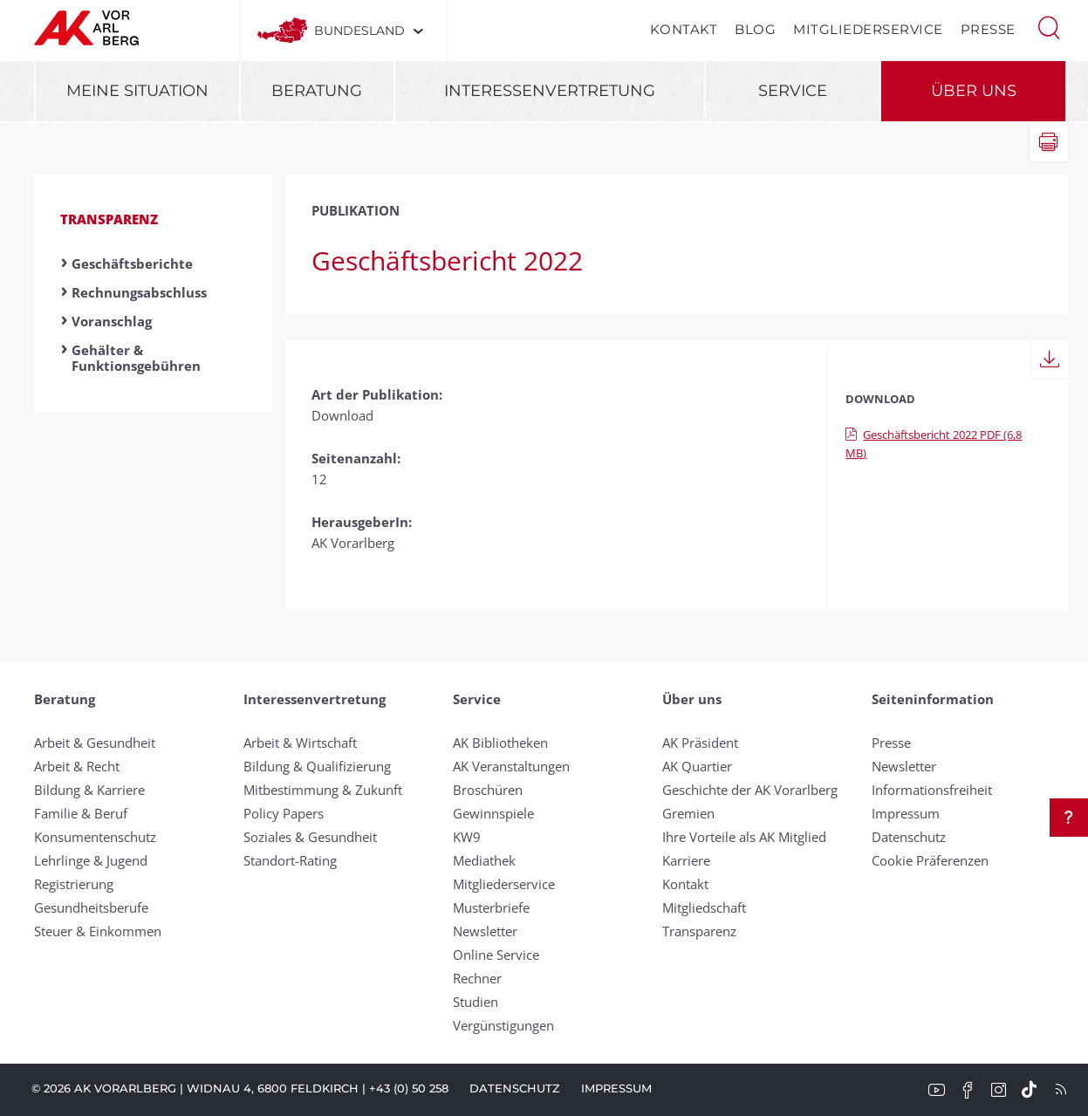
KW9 (467, 837)
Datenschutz (909, 837)
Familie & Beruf (80, 813)
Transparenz (109, 219)
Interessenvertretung (549, 90)
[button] (1049, 26)
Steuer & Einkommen (97, 931)
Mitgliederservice (868, 29)
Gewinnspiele (493, 813)
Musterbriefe (491, 907)
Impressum (906, 813)
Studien (475, 1001)
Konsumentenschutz (95, 837)
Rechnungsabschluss (139, 292)
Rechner (477, 978)
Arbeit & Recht (77, 766)
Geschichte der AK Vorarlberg (750, 789)
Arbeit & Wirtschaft (300, 742)
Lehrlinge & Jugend (90, 860)
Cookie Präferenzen (930, 860)
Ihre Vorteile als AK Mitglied (744, 837)
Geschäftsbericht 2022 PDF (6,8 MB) (933, 444)
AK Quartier (697, 766)
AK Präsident (700, 742)
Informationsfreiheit (932, 789)
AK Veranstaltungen (511, 766)
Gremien (688, 813)
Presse (988, 29)
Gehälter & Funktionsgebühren (136, 357)
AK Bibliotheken (500, 742)
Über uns (973, 90)
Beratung (316, 90)
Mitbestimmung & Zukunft (322, 789)
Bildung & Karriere (89, 789)
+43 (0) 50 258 (408, 1088)
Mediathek (484, 860)
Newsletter (485, 931)
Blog (755, 29)
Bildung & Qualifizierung (317, 766)
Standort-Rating (290, 860)
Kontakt (684, 29)
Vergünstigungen (503, 1025)
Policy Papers (283, 813)
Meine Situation (137, 90)
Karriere (686, 860)
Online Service (496, 954)
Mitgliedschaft (704, 907)
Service (792, 90)
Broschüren (488, 789)
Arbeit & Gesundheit (94, 742)
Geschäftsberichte (132, 263)
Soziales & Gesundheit (310, 837)
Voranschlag (112, 321)
